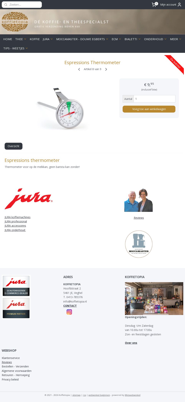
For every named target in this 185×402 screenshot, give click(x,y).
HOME (7, 39)
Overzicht (13, 146)
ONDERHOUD (155, 39)
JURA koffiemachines (18, 217)
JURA (48, 39)
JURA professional (16, 221)
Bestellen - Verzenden (15, 366)
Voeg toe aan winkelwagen (149, 109)
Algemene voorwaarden (16, 371)
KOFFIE (35, 39)
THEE (21, 39)
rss (84, 395)
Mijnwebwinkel (132, 395)
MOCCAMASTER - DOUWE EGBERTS (82, 39)
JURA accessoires (15, 225)
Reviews (7, 362)
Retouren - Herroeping (16, 375)
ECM (116, 39)
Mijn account (171, 4)
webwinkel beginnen (99, 395)
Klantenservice (11, 358)
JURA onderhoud (15, 230)
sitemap (76, 395)
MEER (176, 39)
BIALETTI (133, 39)
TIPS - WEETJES (15, 48)
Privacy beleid (10, 379)
